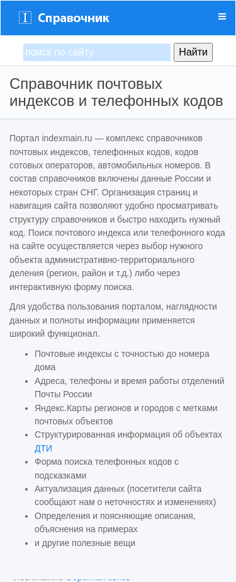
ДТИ (43, 448)
